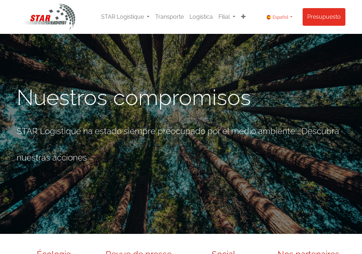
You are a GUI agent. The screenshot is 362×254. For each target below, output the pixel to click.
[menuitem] (169, 17)
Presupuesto (324, 16)
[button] (243, 17)
